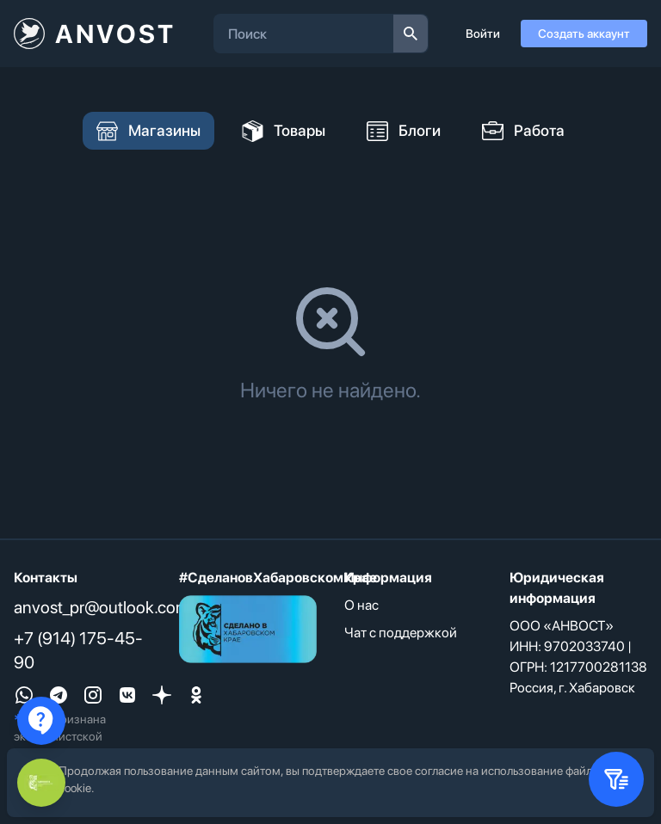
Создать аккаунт (584, 33)
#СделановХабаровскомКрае (278, 577)
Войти (483, 33)
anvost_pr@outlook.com (101, 607)
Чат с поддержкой (400, 632)
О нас (361, 605)
